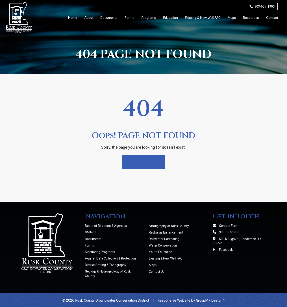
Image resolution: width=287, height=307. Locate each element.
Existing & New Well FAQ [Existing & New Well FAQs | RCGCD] (203, 18)
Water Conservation (163, 245)
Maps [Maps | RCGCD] (232, 18)
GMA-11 (91, 232)
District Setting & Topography (105, 265)
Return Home (143, 162)
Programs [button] (148, 18)
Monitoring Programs (100, 252)
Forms (89, 245)
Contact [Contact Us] (272, 18)
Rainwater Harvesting (164, 239)
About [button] (88, 18)
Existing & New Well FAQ (166, 258)
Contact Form (225, 226)
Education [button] (170, 18)
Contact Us (156, 271)
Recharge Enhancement (166, 232)
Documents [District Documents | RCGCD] (108, 18)
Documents (93, 239)
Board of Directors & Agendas (106, 226)
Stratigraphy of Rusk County (169, 226)
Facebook (223, 249)
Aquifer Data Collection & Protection (110, 258)
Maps (153, 265)
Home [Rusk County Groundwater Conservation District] (72, 18)
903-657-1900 (262, 6)
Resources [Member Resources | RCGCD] (251, 18)
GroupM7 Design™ (210, 300)
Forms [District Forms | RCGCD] (129, 18)
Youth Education (160, 252)
